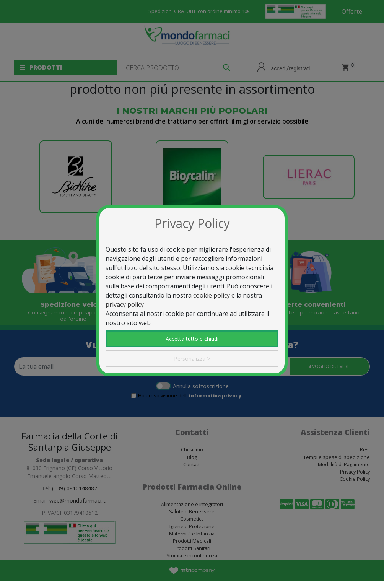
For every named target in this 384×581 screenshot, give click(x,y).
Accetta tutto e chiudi (192, 338)
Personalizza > (192, 358)
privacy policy (125, 304)
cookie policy (211, 295)
